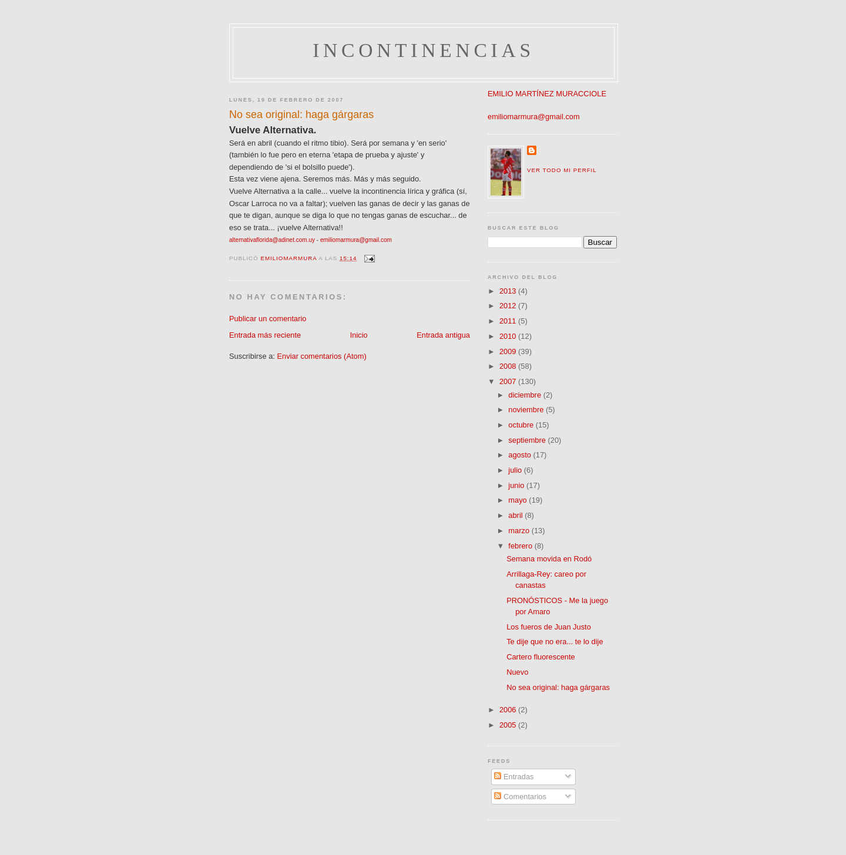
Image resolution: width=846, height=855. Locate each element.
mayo (518, 500)
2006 (508, 709)
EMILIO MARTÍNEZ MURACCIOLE (547, 93)
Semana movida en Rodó (549, 558)
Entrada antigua (443, 335)
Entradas (513, 776)
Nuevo (517, 672)
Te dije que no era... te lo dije (554, 641)
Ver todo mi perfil (562, 170)
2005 (508, 725)
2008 (508, 366)
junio (517, 485)
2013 (508, 291)
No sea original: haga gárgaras (558, 687)
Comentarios (520, 796)
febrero (521, 545)
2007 (508, 381)
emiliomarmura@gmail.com (534, 116)
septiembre (528, 440)
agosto (520, 454)
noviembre (527, 409)
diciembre (525, 395)
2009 (508, 351)
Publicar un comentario (268, 318)
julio (515, 470)
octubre (521, 424)
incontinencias (424, 50)
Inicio (359, 335)
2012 (508, 305)
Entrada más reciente (265, 335)
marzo (519, 530)
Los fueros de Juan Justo (548, 626)
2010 (508, 336)
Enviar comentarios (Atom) (321, 356)
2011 (508, 321)
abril (516, 515)
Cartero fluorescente (540, 656)
